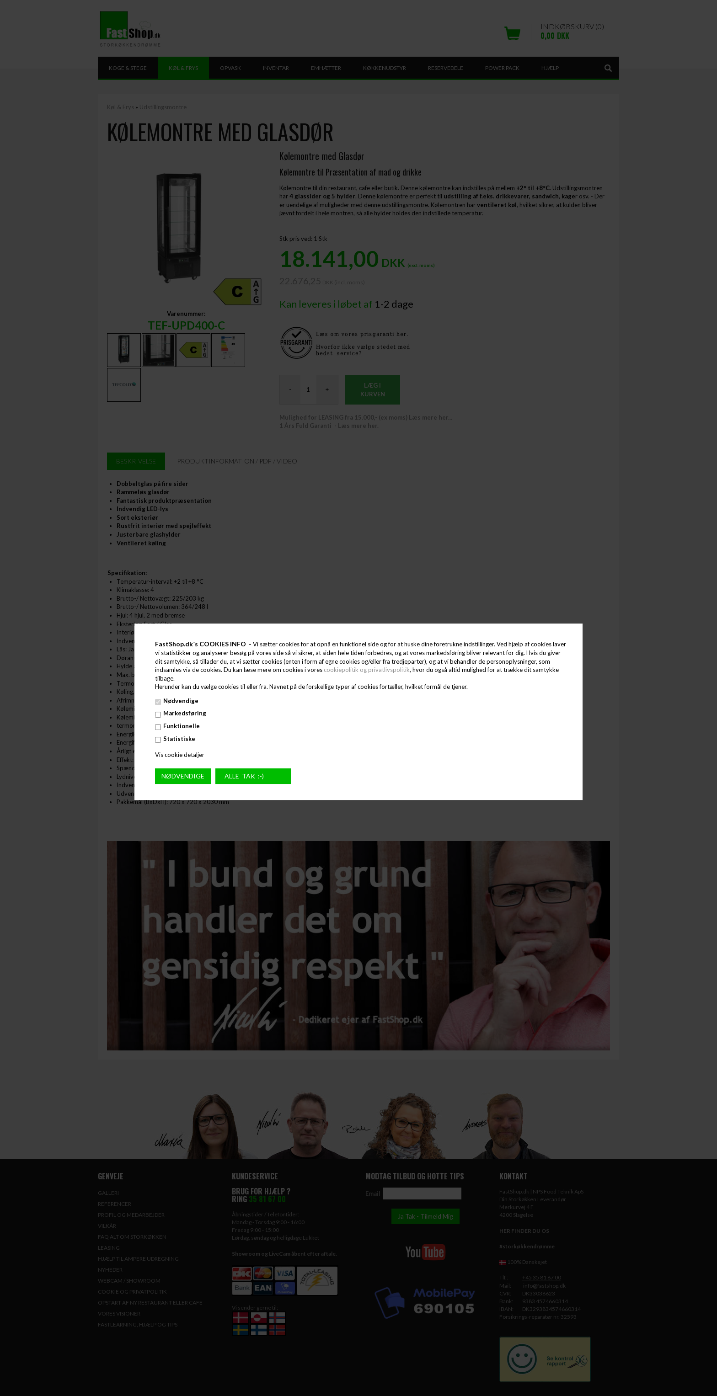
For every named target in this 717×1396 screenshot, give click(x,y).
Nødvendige (180, 700)
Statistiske (179, 738)
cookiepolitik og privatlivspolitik (367, 669)
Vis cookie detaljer (179, 754)
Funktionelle (181, 726)
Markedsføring (184, 713)
